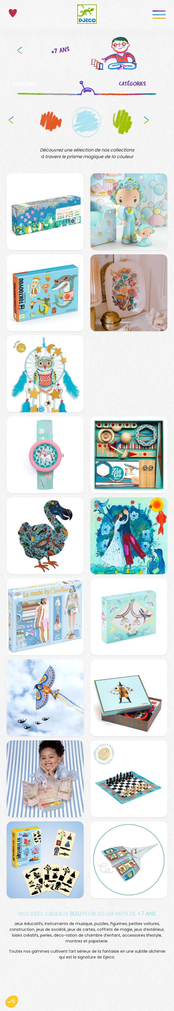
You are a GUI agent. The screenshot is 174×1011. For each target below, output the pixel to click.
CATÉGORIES (134, 84)
